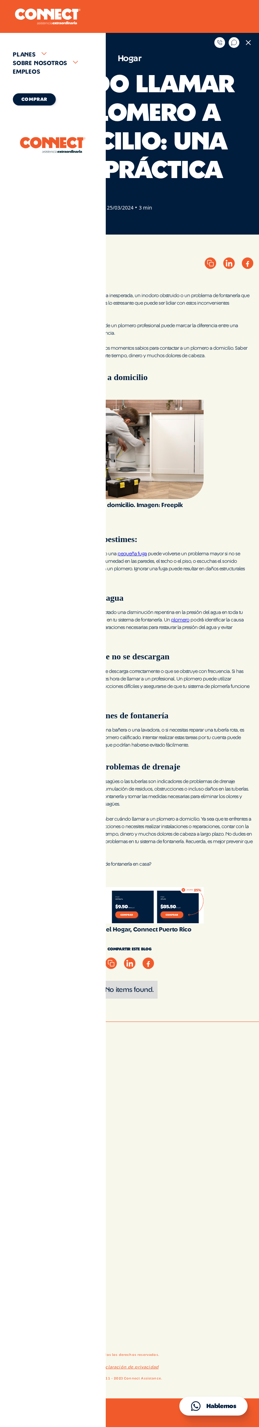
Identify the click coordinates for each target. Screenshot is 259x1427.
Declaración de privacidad (129, 1367)
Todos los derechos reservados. (129, 1355)
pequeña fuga (132, 553)
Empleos (26, 72)
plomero (180, 620)
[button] (53, 54)
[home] (46, 16)
